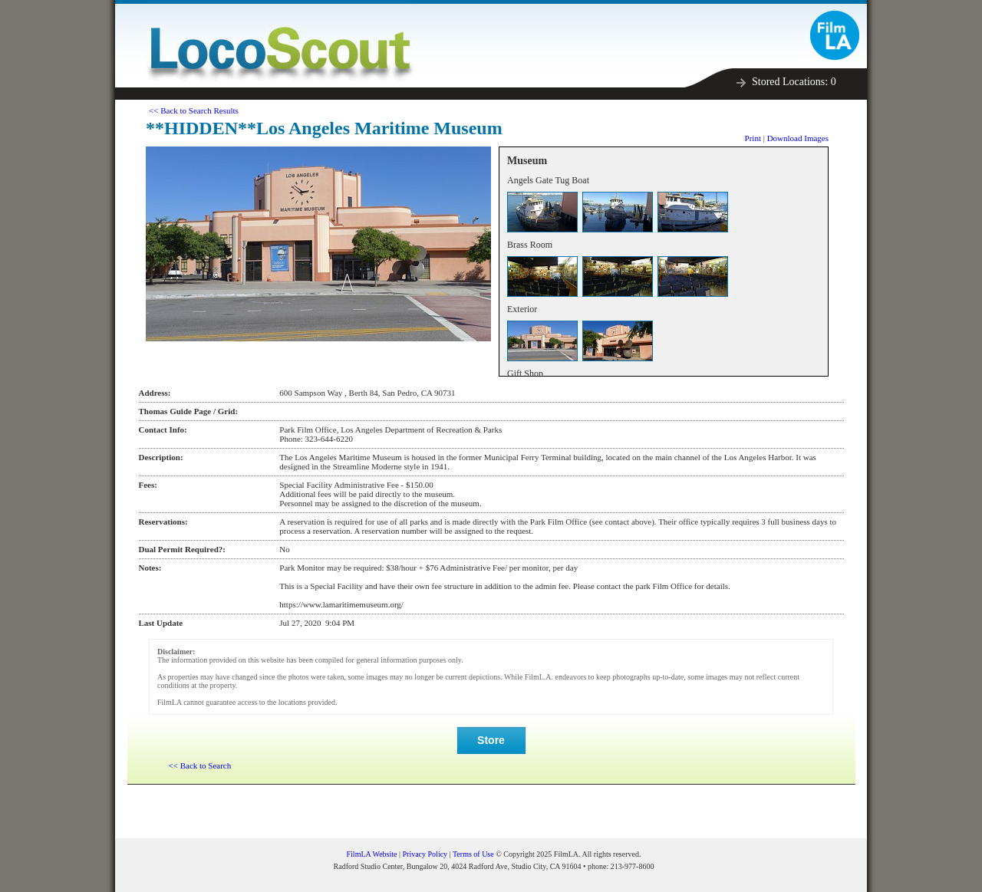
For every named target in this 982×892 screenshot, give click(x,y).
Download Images (798, 138)
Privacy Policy (425, 854)
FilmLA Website (372, 854)
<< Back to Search (200, 765)
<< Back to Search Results (194, 110)
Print (753, 138)
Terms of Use (473, 854)
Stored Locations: (794, 81)
